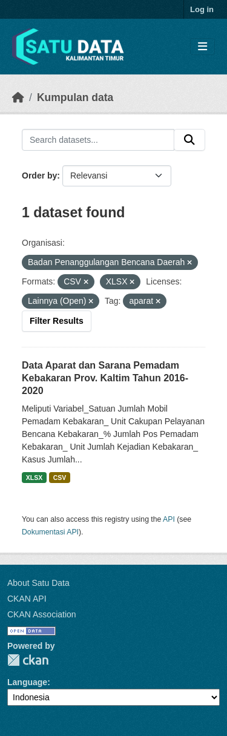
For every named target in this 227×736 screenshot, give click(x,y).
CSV (60, 477)
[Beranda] (18, 97)
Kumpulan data (75, 97)
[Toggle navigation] (202, 47)
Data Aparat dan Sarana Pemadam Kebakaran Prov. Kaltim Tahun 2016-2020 (105, 378)
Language (27, 682)
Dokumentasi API (50, 532)
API (169, 519)
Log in (202, 9)
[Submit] (189, 140)
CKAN (27, 660)
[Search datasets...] (98, 140)
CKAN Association (41, 614)
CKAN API (27, 598)
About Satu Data (38, 583)
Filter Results (57, 321)
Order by (39, 175)
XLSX (34, 477)
